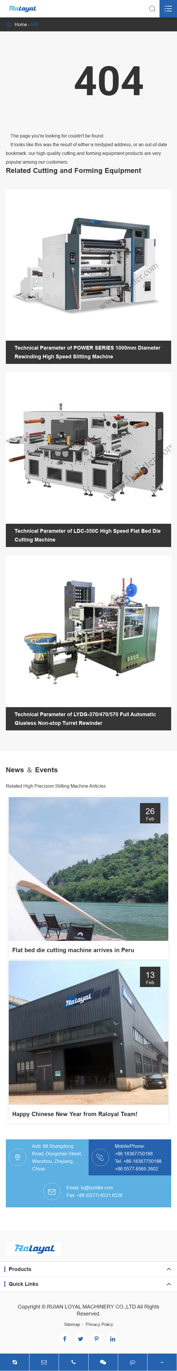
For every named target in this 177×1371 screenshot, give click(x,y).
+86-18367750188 (142, 1161)
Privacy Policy (99, 1324)
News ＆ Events (32, 770)
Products (20, 1269)
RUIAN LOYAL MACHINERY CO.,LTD (91, 1307)
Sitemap (72, 1324)
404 (34, 24)
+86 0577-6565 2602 (136, 1168)
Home (21, 24)
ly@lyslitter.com (97, 1187)
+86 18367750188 (134, 1153)
